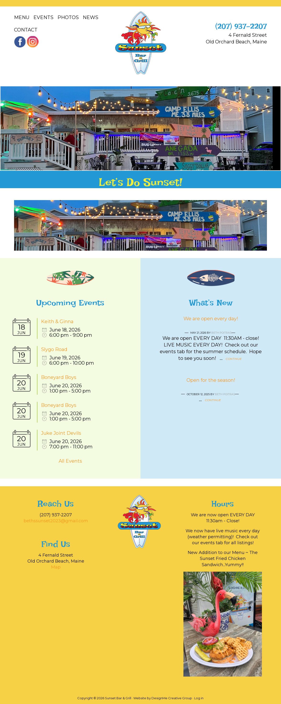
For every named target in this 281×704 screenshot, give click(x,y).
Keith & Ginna (57, 321)
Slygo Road (54, 349)
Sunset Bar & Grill (140, 42)
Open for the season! (211, 380)
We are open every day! (210, 318)
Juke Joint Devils (61, 433)
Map (56, 567)
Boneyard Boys (58, 377)
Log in (198, 698)
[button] (6, 128)
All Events (70, 461)
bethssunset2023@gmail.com (56, 520)
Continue (234, 359)
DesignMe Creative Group (171, 698)
